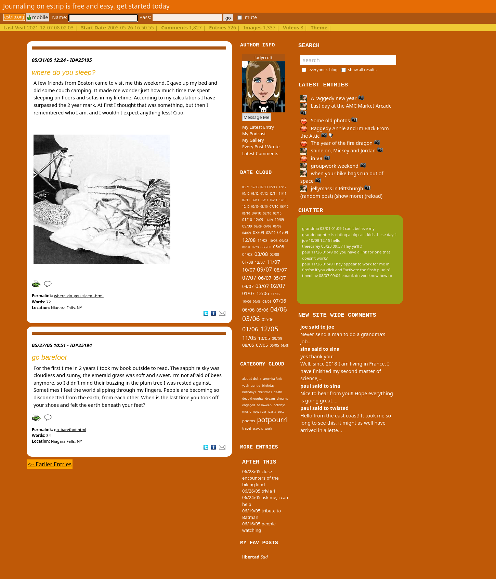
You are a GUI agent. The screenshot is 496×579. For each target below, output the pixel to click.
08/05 (248, 345)
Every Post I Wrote (261, 146)
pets (281, 411)
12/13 (255, 187)
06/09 (267, 226)
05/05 (285, 346)
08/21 (245, 187)
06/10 (284, 206)
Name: (95, 17)
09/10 (255, 206)
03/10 (267, 213)
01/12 (263, 193)
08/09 (258, 226)
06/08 (266, 247)
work (268, 428)
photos (248, 420)
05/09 (277, 226)
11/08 (262, 240)
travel (246, 428)
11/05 (249, 338)
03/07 (262, 285)
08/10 (263, 206)
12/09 (258, 219)
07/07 (249, 277)
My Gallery (253, 140)
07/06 (279, 301)
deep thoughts (252, 398)
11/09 (269, 220)
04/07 (247, 286)
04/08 (247, 254)
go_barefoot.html (70, 429)
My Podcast (254, 133)
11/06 (275, 294)
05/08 (278, 247)
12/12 (282, 187)
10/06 (246, 301)
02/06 (268, 319)
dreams (282, 398)
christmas (265, 392)
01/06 (250, 329)
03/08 (261, 253)
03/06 (251, 318)
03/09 (258, 232)
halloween (264, 405)
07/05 (262, 345)
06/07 (264, 277)
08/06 (266, 301)
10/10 (245, 206)
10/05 (264, 338)
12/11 (273, 193)
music (246, 411)
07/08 (256, 247)
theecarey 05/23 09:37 (322, 246)
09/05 (277, 338)
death (278, 392)
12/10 (282, 200)
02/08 (274, 254)
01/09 (282, 232)
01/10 (247, 219)
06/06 (248, 309)
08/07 (280, 269)
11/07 (273, 261)
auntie (255, 385)
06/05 (274, 345)
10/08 (273, 240)
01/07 (248, 293)
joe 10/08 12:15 (316, 240)
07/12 (245, 193)
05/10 (246, 213)
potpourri (272, 419)
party (272, 411)
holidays (279, 405)
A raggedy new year (332, 98)
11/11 (282, 194)
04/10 (256, 213)
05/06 (263, 310)
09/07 (264, 269)
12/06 (263, 293)
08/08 (246, 247)
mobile (37, 17)
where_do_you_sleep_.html (79, 295)
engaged (248, 405)
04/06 (278, 309)
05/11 (264, 200)
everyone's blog (323, 69)
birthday (268, 385)
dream (270, 398)
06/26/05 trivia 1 (259, 491)
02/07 (278, 286)
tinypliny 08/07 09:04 (321, 275)
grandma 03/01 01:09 (322, 228)
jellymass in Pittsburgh (335, 188)
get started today (143, 6)
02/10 (277, 213)
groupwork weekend (333, 166)
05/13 (273, 187)
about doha (251, 378)
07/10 (274, 206)
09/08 (283, 240)
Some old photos (328, 120)
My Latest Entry (258, 127)
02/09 (270, 232)
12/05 (269, 328)
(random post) (316, 196)
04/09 (246, 233)
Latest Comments (260, 153)
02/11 (273, 200)
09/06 (257, 302)
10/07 (248, 269)
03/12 (255, 193)
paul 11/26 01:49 (317, 251)
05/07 (279, 278)
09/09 (247, 226)
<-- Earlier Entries (49, 464)
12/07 (260, 262)
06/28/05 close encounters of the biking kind (260, 477)
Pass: (180, 17)
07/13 (263, 187)
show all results (362, 69)
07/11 (246, 200)
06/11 (255, 200)
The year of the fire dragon (340, 143)
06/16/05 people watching (259, 527)
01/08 (247, 262)
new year (259, 411)
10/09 (279, 219)
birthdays (249, 392)
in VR (315, 158)
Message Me (257, 117)
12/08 (249, 239)
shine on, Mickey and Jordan (341, 150)
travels (258, 428)
